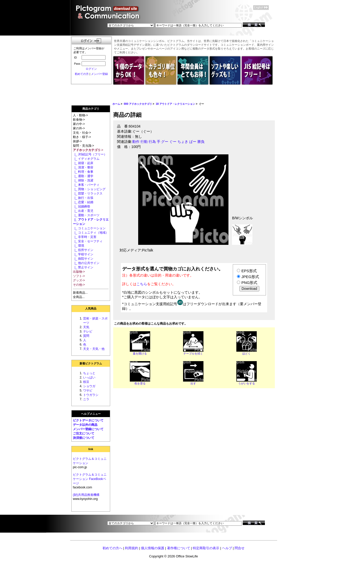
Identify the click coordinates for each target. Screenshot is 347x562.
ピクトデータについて (88, 420)
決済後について (83, 438)
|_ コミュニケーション (89, 228)
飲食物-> (79, 119)
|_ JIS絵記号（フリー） (90, 154)
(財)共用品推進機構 (86, 495)
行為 (152, 142)
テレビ (87, 331)
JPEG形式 (250, 276)
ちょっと (89, 373)
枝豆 (86, 382)
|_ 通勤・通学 (83, 176)
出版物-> (79, 271)
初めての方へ (112, 548)
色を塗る (140, 383)
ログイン (91, 68)
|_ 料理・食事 (83, 172)
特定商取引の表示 (206, 548)
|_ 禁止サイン (83, 267)
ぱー (192, 142)
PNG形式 (249, 282)
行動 (144, 142)
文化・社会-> (82, 132)
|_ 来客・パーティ (86, 185)
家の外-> (79, 128)
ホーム (116, 103)
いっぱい (89, 377)
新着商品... (80, 292)
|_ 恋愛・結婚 (83, 202)
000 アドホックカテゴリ (138, 103)
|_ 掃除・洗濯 (83, 180)
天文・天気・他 (94, 349)
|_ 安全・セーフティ (87, 241)
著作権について (178, 548)
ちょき (182, 142)
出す (193, 383)
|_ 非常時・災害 (84, 237)
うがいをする (246, 383)
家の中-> (79, 124)
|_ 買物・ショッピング (89, 189)
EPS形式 (249, 271)
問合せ (240, 548)
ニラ (86, 399)
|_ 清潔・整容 (83, 167)
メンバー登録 (99, 73)
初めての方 (82, 73)
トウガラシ (90, 395)
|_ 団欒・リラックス (87, 193)
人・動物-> (80, 115)
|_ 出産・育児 (83, 211)
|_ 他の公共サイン (86, 263)
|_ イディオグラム (86, 158)
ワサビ (87, 390)
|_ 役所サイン (83, 250)
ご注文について (83, 433)
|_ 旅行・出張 (83, 198)
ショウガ (89, 386)
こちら (141, 284)
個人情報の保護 (152, 548)
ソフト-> (79, 276)
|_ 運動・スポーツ (86, 215)
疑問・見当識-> (83, 145)
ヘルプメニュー (91, 413)
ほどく (246, 353)
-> (88, 150)
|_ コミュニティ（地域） (91, 232)
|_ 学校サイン (83, 254)
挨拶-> (77, 141)
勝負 (200, 142)
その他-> (79, 284)
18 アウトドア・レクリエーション (175, 103)
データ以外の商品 (85, 425)
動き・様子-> (82, 137)
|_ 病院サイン (83, 258)
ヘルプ (227, 548)
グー (164, 142)
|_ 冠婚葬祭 (81, 206)
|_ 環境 (78, 245)
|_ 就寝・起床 (83, 163)
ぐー (172, 142)
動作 (135, 142)
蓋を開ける (140, 353)
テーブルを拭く (193, 353)
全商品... (79, 297)
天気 (86, 327)
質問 (86, 336)
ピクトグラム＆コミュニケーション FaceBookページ (90, 479)
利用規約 (131, 548)
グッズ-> (79, 280)
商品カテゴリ (90, 108)
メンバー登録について (88, 429)
